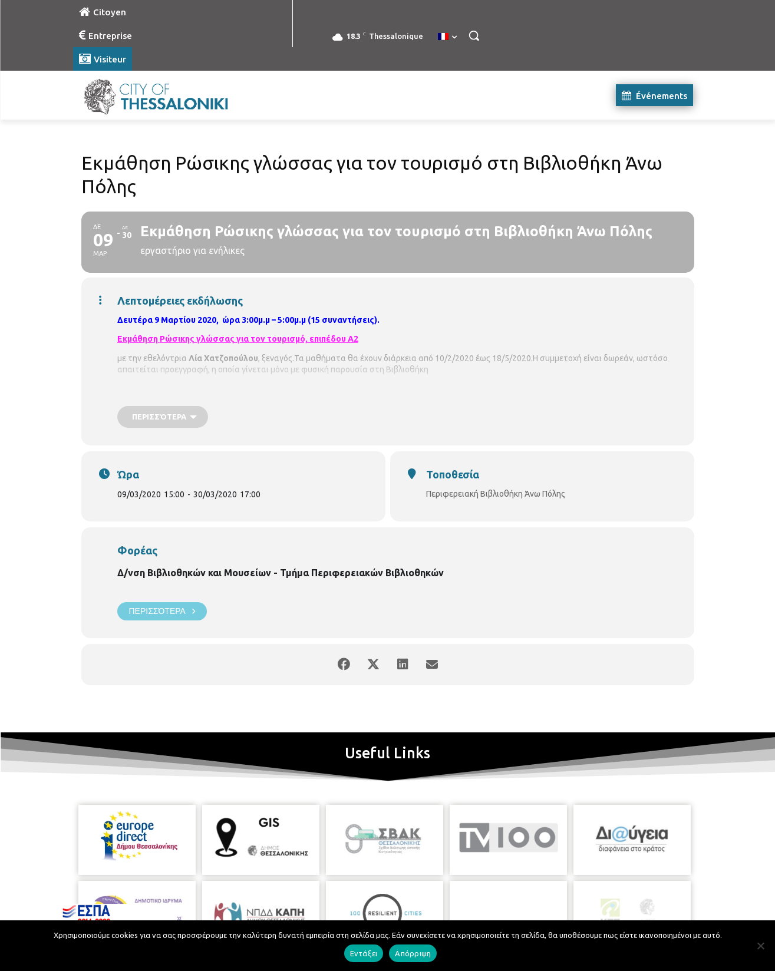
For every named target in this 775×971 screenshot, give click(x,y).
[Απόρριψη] (760, 946)
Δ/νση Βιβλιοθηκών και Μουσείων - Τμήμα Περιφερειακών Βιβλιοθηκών (280, 572)
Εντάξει (364, 953)
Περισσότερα (162, 611)
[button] (474, 35)
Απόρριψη (413, 953)
